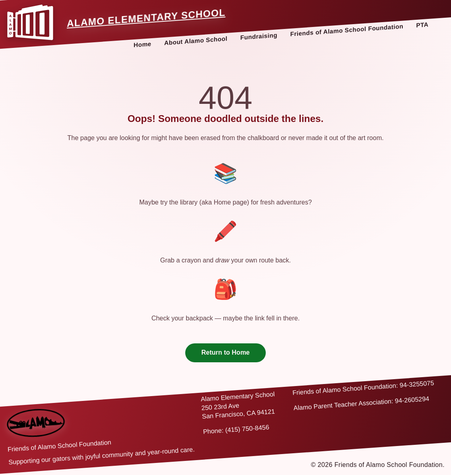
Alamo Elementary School (146, 18)
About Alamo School (196, 40)
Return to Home (225, 352)
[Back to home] (36, 423)
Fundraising (258, 36)
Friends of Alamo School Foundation (346, 30)
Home (142, 44)
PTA (422, 25)
